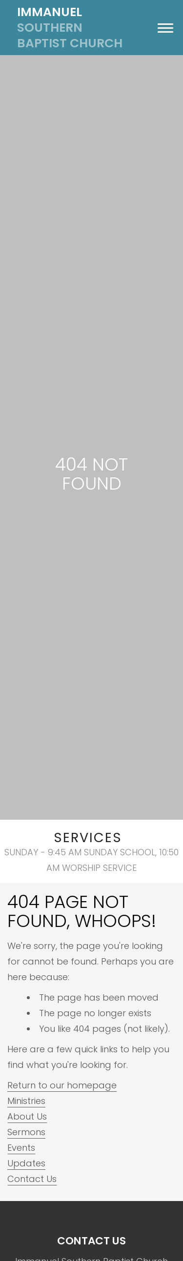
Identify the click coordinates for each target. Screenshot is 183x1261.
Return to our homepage (62, 1085)
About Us (27, 1116)
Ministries (26, 1101)
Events (21, 1148)
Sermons (26, 1132)
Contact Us (32, 1179)
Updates (26, 1163)
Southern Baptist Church (69, 27)
